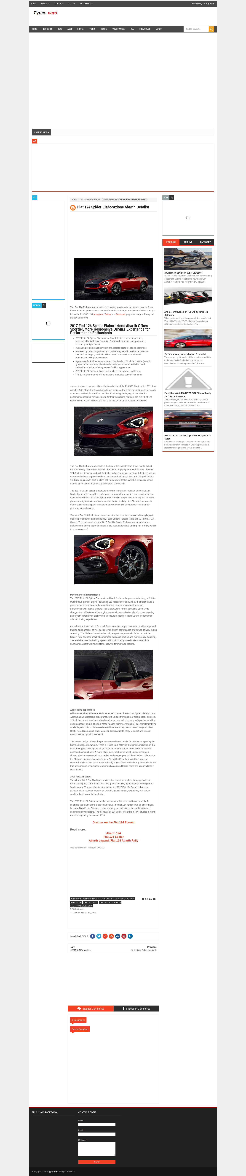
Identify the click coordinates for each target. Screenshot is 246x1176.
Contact (59, 4)
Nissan (80, 29)
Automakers (86, 4)
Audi (69, 29)
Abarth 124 (113, 833)
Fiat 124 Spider (114, 836)
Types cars (53, 1172)
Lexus (159, 29)
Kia (132, 29)
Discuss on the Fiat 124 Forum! (113, 822)
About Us (45, 4)
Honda (103, 29)
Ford (92, 29)
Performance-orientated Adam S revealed (185, 354)
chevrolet (144, 29)
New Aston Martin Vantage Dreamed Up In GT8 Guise (187, 437)
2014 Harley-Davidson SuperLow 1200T (183, 272)
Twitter (108, 314)
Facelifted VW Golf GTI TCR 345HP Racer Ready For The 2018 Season (187, 394)
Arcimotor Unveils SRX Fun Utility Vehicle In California (186, 313)
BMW (60, 29)
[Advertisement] (157, 16)
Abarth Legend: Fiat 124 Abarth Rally (113, 840)
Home (33, 4)
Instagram (98, 314)
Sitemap (71, 4)
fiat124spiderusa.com (90, 199)
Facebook (121, 314)
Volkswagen (118, 29)
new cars (47, 29)
